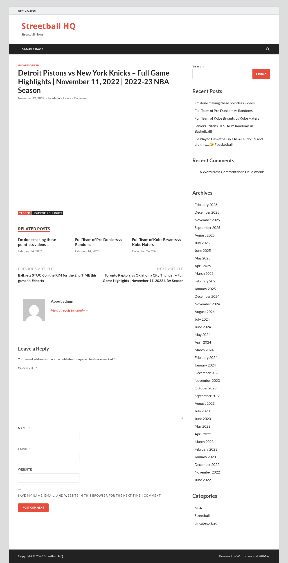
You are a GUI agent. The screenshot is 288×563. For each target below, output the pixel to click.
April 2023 (203, 434)
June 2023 (203, 418)
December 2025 (207, 212)
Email (24, 449)
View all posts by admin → (70, 310)
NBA (198, 508)
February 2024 (206, 357)
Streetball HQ (48, 25)
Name (24, 428)
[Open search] (267, 49)
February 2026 (206, 204)
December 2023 (207, 373)
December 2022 (207, 464)
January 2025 (205, 288)
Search (198, 66)
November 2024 (207, 304)
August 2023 (205, 403)
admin (56, 98)
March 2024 (204, 350)
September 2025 (207, 227)
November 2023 (207, 380)
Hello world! (254, 172)
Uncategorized (28, 65)
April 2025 (203, 266)
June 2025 (203, 250)
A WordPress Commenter (220, 172)
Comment (27, 368)
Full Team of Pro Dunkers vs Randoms (224, 110)
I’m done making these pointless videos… (37, 242)
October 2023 (205, 388)
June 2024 (203, 327)
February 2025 (206, 281)
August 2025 (205, 235)
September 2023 (207, 395)
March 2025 (204, 273)
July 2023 (202, 411)
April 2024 (203, 342)
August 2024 (205, 311)
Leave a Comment (75, 98)
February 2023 (206, 449)
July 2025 (202, 243)
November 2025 (207, 220)
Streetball (202, 515)
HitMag (264, 556)
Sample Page (32, 49)
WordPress (244, 556)
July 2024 (202, 319)
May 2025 (202, 258)
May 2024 (202, 334)
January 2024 (205, 365)
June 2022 (203, 480)
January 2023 (205, 457)
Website (25, 469)
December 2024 (207, 296)
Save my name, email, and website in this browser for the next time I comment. (90, 495)
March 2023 (204, 441)
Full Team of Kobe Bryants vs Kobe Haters (227, 118)
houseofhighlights (47, 213)
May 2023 (202, 426)
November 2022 (207, 472)
